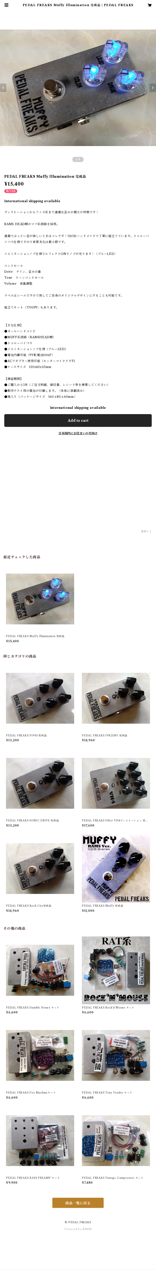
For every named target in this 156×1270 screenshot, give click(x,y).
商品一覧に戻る (78, 1203)
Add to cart (78, 420)
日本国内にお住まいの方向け (78, 433)
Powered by (78, 1229)
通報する (146, 531)
